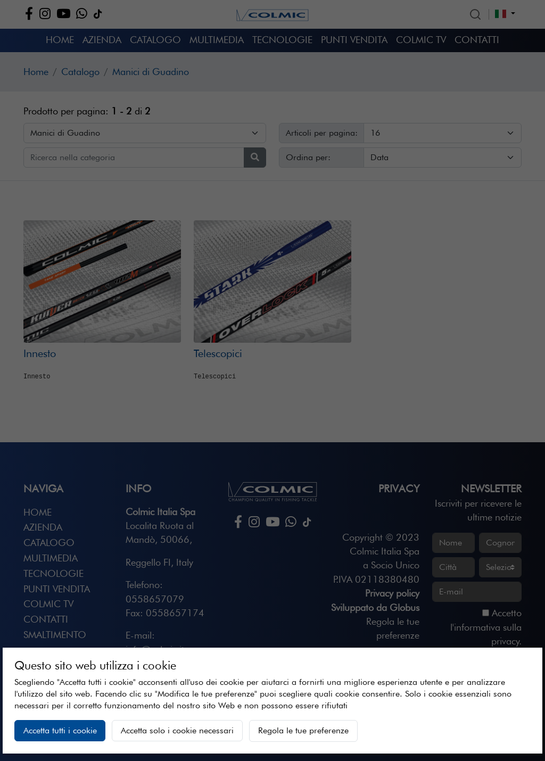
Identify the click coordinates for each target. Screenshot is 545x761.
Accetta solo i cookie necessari (177, 730)
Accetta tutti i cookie (60, 730)
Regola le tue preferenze (303, 730)
